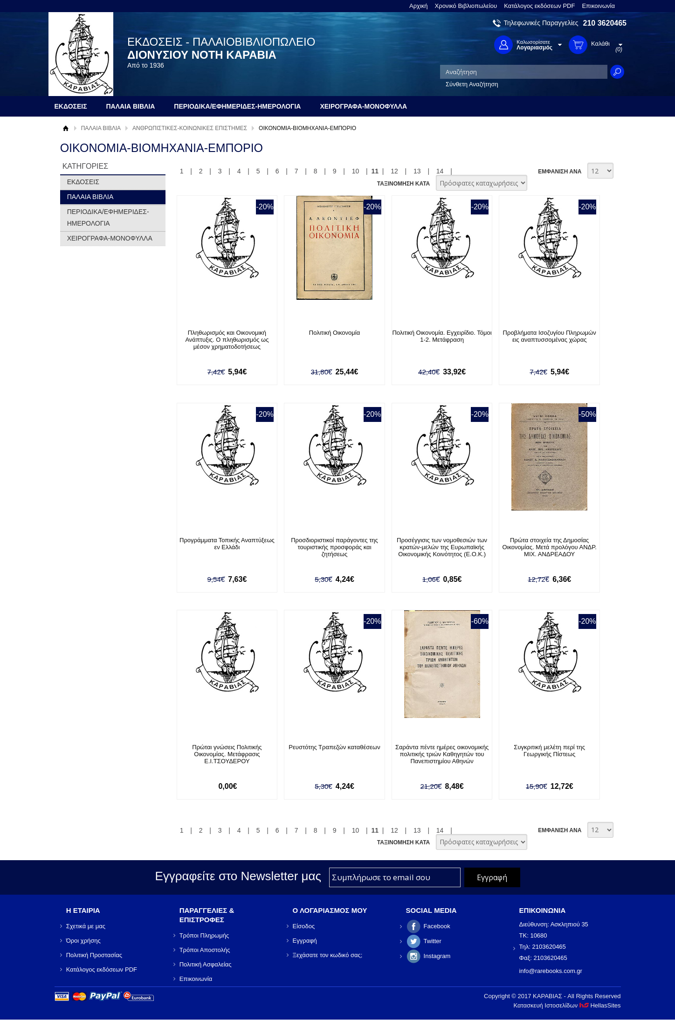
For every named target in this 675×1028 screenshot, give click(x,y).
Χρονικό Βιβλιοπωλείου (466, 5)
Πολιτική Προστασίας (94, 955)
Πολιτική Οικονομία (334, 332)
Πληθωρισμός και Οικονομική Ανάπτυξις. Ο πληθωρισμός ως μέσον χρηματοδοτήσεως (227, 339)
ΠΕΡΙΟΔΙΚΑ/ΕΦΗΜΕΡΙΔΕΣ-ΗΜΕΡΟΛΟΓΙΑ (108, 217)
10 (355, 171)
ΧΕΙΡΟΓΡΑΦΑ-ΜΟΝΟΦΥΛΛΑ (109, 238)
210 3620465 (605, 23)
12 (394, 171)
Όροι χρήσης (83, 940)
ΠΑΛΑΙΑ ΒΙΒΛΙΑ (101, 128)
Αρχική (418, 5)
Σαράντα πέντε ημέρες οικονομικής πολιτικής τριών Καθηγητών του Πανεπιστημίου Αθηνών (442, 754)
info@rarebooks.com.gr (550, 970)
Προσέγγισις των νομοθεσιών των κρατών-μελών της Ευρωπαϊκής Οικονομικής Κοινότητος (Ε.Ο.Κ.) (442, 547)
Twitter (432, 941)
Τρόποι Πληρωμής (204, 935)
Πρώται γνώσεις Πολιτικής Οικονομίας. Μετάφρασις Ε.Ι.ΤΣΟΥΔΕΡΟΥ (227, 754)
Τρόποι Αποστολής (204, 949)
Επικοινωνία (598, 5)
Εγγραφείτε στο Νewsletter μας (238, 876)
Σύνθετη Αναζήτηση (472, 84)
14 (440, 171)
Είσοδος (304, 926)
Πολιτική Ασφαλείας (205, 964)
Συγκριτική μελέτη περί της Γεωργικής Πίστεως (549, 751)
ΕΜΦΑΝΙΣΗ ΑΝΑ (559, 171)
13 (417, 171)
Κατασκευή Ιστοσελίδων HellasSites (567, 1005)
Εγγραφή (305, 940)
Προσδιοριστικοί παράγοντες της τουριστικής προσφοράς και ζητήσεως (334, 547)
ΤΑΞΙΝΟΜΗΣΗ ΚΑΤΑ (403, 183)
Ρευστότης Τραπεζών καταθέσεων (334, 747)
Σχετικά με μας (85, 926)
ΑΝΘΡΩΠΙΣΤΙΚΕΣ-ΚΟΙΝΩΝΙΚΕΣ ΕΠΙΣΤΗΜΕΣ (189, 128)
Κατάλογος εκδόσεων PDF (539, 5)
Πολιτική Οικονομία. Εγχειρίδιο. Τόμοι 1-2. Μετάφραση (441, 336)
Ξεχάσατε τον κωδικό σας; (328, 955)
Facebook (437, 926)
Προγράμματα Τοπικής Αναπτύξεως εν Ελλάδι (227, 544)
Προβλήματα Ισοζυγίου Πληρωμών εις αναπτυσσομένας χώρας (549, 336)
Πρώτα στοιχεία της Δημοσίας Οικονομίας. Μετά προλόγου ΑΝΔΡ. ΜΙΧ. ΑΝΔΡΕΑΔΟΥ (549, 547)
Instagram (437, 955)
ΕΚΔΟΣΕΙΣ (83, 182)
